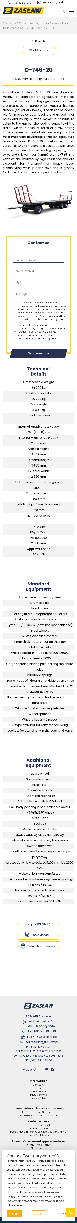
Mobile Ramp (38, 1148)
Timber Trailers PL (38, 1128)
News (39, 1088)
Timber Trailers (38, 1121)
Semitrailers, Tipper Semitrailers (38, 1108)
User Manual (38, 934)
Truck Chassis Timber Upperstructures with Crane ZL (38, 1131)
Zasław (7, 23)
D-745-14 (38, 41)
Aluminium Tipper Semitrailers (38, 1112)
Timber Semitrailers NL (38, 1125)
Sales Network (38, 1091)
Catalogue (39, 923)
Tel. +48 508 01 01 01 (42, 1031)
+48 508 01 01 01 (20, 2)
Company (38, 1084)
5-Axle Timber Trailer (38, 1144)
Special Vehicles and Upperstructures (38, 1141)
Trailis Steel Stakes (38, 1135)
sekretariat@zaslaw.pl (53, 2)
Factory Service (38, 1094)
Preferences (62, 1213)
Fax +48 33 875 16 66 (42, 1037)
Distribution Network (38, 946)
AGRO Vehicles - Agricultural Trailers (37, 23)
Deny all (38, 1213)
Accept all (14, 1213)
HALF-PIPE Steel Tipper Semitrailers (38, 1115)
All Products (38, 50)
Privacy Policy (38, 1098)
